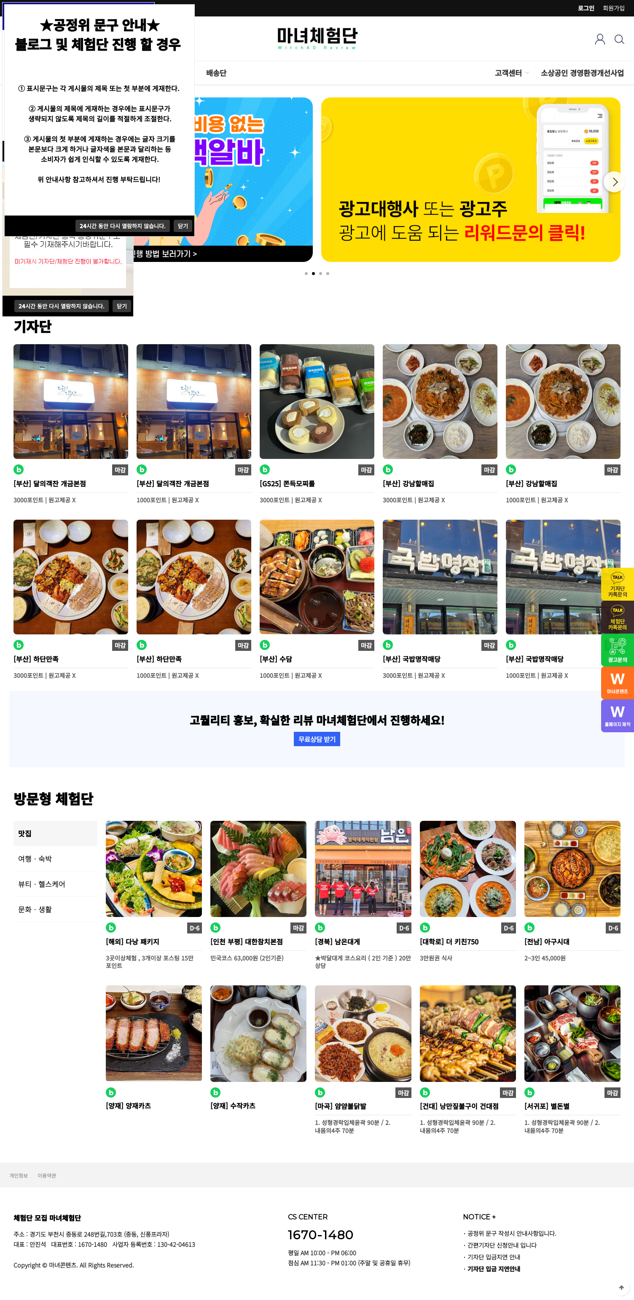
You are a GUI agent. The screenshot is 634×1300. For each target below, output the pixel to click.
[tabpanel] (471, 179)
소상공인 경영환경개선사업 (582, 72)
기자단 (32, 326)
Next (614, 181)
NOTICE (479, 1217)
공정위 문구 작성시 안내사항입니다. (511, 1233)
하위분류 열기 (526, 72)
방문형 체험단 (53, 798)
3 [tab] (320, 273)
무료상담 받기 (317, 739)
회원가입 (614, 8)
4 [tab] (327, 273)
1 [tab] (306, 273)
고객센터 (508, 72)
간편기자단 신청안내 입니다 (502, 1245)
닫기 (122, 306)
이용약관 (47, 1175)
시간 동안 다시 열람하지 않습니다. (62, 306)
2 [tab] (313, 273)
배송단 (216, 72)
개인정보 (18, 1175)
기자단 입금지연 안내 (493, 1256)
